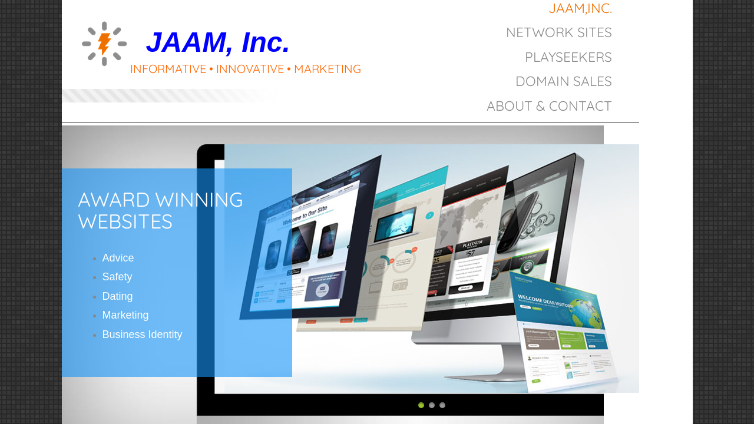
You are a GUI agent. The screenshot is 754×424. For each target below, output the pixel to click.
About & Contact (549, 105)
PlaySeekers (568, 56)
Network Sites (559, 32)
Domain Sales (563, 81)
